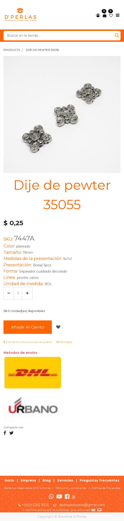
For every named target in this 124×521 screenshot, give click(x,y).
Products (11, 50)
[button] (58, 327)
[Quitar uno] (8, 293)
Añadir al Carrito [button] (27, 327)
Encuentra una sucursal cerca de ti (27, 342)
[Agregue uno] (27, 293)
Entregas (64, 342)
